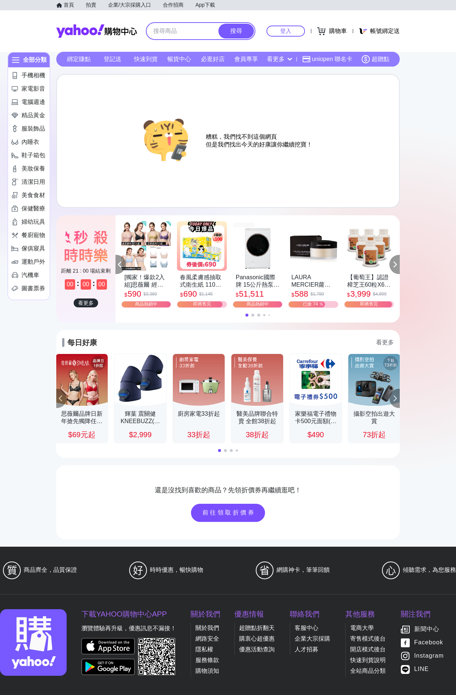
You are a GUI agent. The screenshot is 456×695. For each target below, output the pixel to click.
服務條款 (207, 660)
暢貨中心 (179, 59)
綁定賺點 (79, 59)
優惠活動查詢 (257, 649)
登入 (285, 31)
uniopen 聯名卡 (327, 59)
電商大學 (362, 628)
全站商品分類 (368, 671)
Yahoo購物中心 (96, 31)
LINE (421, 669)
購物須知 (207, 671)
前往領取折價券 (229, 512)
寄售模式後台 (368, 638)
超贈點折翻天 (257, 628)
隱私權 (204, 649)
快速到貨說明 (368, 660)
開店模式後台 (368, 649)
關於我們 (207, 628)
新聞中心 (426, 629)
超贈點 (375, 59)
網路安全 (207, 638)
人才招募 (306, 649)
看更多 (279, 59)
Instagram (429, 656)
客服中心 (306, 628)
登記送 (112, 59)
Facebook (428, 643)
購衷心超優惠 (257, 638)
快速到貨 (146, 59)
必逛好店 (213, 59)
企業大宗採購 (312, 638)
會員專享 (246, 59)
